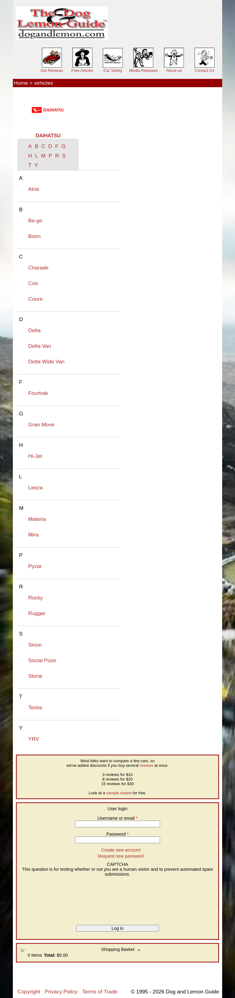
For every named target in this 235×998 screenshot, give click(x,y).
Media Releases (143, 70)
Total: (49, 955)
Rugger (37, 613)
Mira (33, 535)
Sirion (35, 645)
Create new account (120, 850)
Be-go (35, 220)
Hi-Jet (35, 456)
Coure (35, 299)
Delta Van (39, 346)
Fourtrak (38, 393)
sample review (119, 793)
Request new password (121, 856)
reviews (146, 765)
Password (117, 834)
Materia (37, 519)
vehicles (43, 83)
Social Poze (42, 660)
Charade (38, 268)
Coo (33, 283)
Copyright (28, 992)
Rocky (35, 598)
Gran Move (41, 424)
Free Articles (82, 70)
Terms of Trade (99, 992)
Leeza (35, 487)
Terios (35, 707)
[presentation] (45, 899)
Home (21, 83)
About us (174, 70)
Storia (35, 676)
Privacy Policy (61, 992)
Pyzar (35, 566)
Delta (34, 330)
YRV (33, 739)
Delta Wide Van (46, 361)
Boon (34, 236)
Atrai (33, 189)
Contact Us (204, 70)
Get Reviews (51, 70)
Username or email (117, 818)
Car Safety (112, 70)
